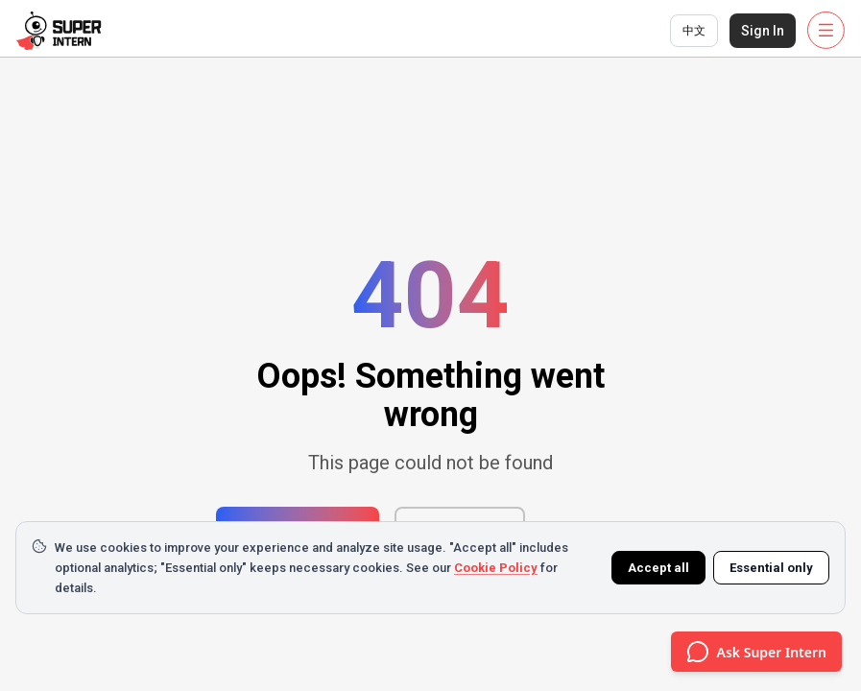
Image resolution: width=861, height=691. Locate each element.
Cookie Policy (496, 567)
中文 (694, 30)
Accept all (658, 567)
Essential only (771, 567)
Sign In (762, 30)
